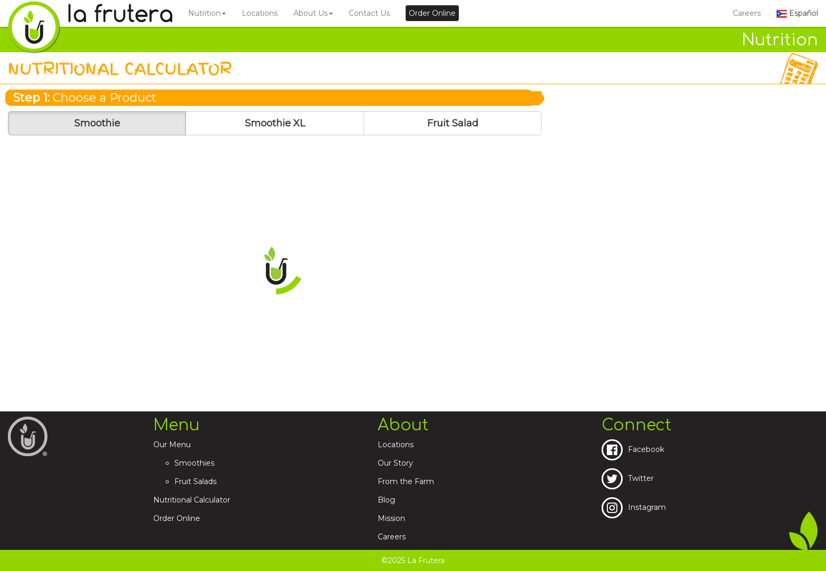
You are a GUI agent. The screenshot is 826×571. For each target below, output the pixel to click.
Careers (747, 13)
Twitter (628, 478)
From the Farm (406, 481)
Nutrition (207, 13)
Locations (260, 13)
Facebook (633, 449)
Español (797, 13)
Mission (391, 518)
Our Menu (172, 444)
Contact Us (369, 13)
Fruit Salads (195, 481)
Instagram (634, 507)
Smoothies (194, 463)
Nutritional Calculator (191, 500)
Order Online (176, 518)
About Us (313, 13)
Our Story (395, 463)
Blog (386, 500)
